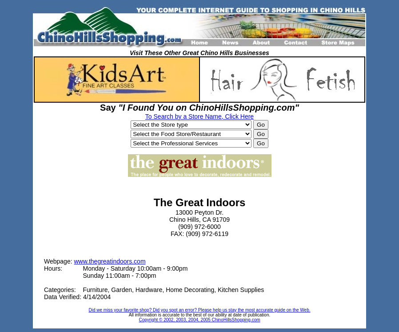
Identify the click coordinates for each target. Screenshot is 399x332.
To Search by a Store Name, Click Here (199, 116)
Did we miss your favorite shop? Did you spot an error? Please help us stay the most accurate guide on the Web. (200, 310)
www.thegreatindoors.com (109, 261)
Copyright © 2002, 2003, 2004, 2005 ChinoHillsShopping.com (199, 319)
